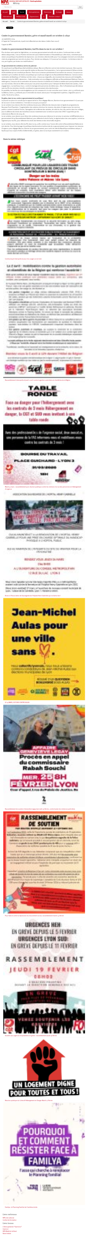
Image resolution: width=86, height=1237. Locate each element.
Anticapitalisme (34, 12)
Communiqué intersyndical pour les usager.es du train (23, 259)
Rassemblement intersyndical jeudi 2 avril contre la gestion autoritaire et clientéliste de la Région (37, 380)
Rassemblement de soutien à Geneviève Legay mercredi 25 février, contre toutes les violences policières (40, 809)
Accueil (5, 12)
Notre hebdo (7, 1233)
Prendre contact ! (54, 16)
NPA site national (8, 1218)
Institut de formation (9, 1220)
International (7, 16)
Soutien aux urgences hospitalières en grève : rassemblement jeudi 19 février (31, 1035)
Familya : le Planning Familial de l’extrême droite (21, 1207)
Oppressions (34, 16)
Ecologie (59, 12)
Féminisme (47, 12)
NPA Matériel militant (10, 1231)
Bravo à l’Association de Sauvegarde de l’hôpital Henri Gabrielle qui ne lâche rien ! (33, 596)
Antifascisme (20, 16)
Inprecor (6, 1229)
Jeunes (69, 12)
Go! (80, 7)
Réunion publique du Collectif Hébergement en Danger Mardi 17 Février (29, 1100)
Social (22, 12)
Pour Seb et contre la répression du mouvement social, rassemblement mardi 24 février (34, 916)
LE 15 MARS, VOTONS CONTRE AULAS (17, 702)
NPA (13, 12)
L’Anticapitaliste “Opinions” (12, 1227)
